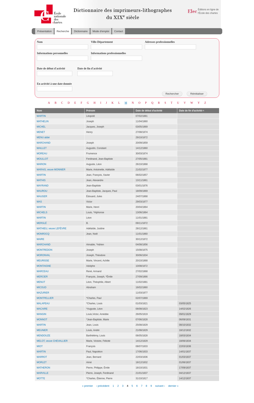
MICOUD (41, 287)
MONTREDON (44, 250)
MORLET (42, 362)
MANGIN (41, 314)
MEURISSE (43, 260)
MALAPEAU (43, 303)
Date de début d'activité (51, 68)
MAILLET (42, 148)
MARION (41, 164)
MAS (39, 201)
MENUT (41, 282)
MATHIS (41, 180)
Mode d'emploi (100, 31)
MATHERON (43, 367)
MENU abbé (43, 137)
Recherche (63, 31)
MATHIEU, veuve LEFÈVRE (51, 228)
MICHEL (41, 126)
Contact (118, 31)
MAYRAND (42, 185)
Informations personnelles (52, 53)
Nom (40, 41)
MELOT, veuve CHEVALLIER (52, 341)
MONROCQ (43, 233)
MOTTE (41, 378)
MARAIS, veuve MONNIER (51, 169)
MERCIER (42, 276)
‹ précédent (102, 385)
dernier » (173, 385)
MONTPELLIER (45, 298)
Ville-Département (102, 41)
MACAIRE (42, 308)
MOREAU (42, 153)
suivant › (160, 385)
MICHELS (42, 212)
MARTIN (41, 116)
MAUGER (42, 196)
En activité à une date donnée (54, 83)
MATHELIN (43, 121)
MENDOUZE (43, 335)
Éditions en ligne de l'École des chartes (208, 11)
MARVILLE (42, 373)
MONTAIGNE (44, 266)
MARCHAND (43, 142)
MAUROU (42, 191)
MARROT (42, 357)
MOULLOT (42, 158)
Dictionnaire (81, 31)
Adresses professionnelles (160, 41)
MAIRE (40, 239)
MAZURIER (43, 292)
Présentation (44, 31)
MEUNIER (42, 330)
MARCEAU (43, 271)
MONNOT (42, 319)
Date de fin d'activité (89, 68)
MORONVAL (43, 255)
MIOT (40, 346)
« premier (87, 385)
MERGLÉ (42, 223)
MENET (41, 132)
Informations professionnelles (108, 53)
